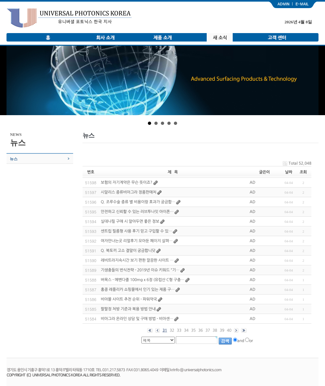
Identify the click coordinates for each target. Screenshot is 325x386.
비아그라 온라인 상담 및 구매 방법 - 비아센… (137, 318)
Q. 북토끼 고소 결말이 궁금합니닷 (128, 250)
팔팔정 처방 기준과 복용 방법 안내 (128, 309)
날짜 (288, 172)
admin (280, 5)
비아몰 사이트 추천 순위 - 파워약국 (129, 299)
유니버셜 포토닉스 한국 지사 (69, 18)
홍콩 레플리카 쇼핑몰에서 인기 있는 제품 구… (138, 289)
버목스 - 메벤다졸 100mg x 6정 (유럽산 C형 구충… (142, 280)
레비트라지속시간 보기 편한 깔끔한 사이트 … (137, 260)
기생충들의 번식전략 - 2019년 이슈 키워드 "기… (140, 270)
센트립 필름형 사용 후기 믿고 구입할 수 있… (136, 231)
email (305, 5)
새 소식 (220, 37)
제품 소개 (163, 37)
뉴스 (14, 159)
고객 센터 (277, 37)
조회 (303, 172)
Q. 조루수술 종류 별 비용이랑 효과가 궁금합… (138, 202)
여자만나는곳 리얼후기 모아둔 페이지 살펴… (137, 241)
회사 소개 (105, 37)
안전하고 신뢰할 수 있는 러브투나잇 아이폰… (137, 211)
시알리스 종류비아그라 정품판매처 (128, 192)
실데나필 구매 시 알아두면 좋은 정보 (130, 221)
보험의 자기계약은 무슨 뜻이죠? (126, 182)
